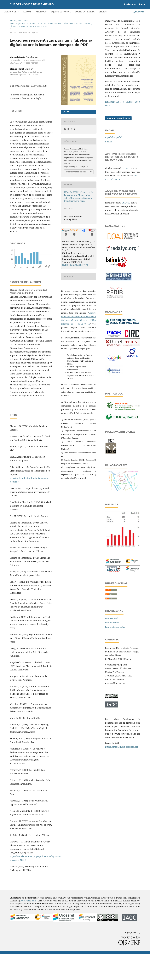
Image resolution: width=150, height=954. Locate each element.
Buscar (138, 12)
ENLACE (126, 168)
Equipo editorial (61, 12)
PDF (67, 112)
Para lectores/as (112, 618)
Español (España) (113, 137)
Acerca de (10, 12)
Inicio (13, 20)
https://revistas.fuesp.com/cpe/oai (121, 746)
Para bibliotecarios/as (115, 627)
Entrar (142, 4)
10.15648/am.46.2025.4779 (75, 264)
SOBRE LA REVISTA (84, 12)
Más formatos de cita (76, 172)
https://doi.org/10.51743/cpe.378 (31, 86)
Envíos (103, 12)
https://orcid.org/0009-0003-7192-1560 (24, 63)
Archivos (41, 12)
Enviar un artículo (118, 118)
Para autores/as (112, 622)
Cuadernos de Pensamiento (32, 4)
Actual (27, 12)
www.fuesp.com (28, 900)
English (108, 141)
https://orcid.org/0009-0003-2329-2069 (24, 75)
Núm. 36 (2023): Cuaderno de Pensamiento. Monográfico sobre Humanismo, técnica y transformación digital (51, 25)
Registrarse (130, 4)
